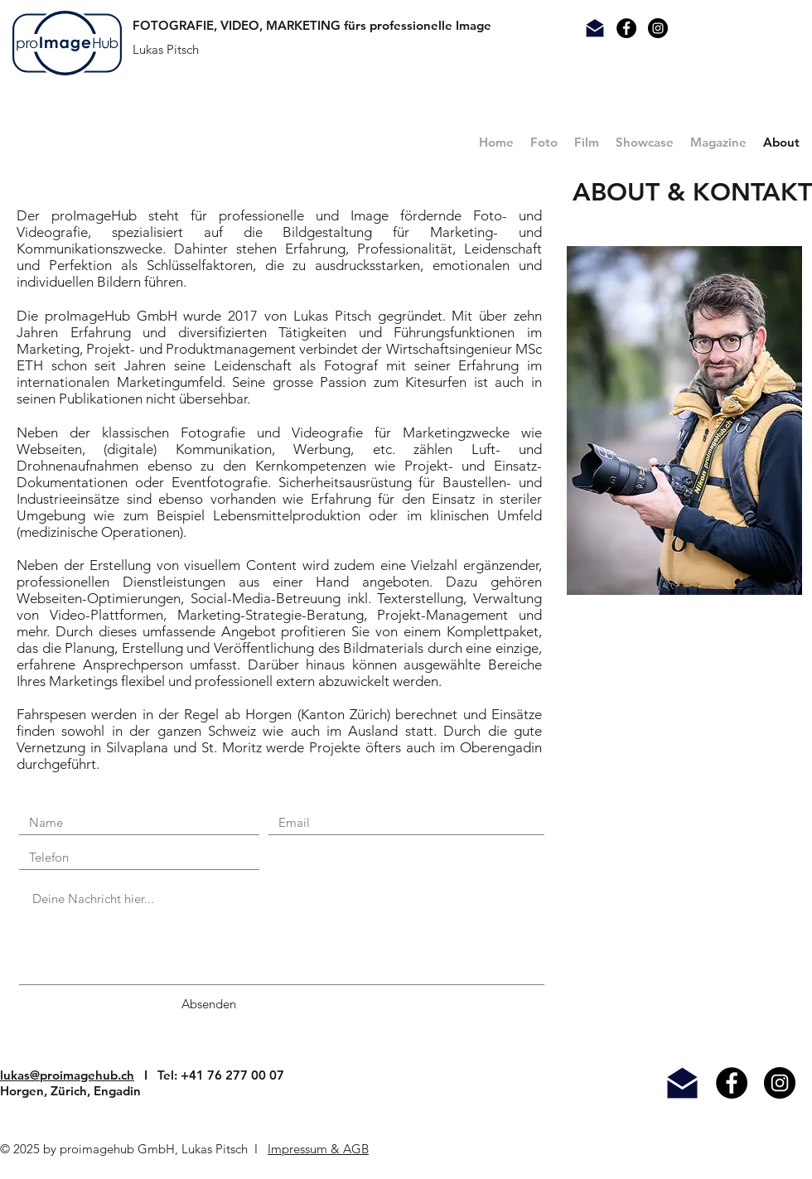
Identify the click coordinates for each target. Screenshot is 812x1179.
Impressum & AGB (318, 1149)
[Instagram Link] (658, 28)
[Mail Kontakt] (595, 28)
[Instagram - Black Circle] (779, 1083)
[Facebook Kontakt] (626, 28)
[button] (544, 142)
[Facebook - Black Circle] (731, 1083)
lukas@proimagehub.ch (67, 1075)
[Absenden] (209, 1003)
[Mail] (682, 1083)
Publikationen (101, 398)
